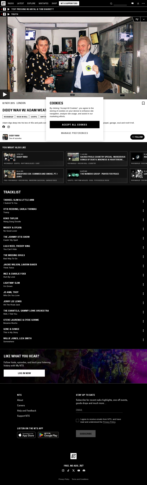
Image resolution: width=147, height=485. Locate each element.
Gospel (34, 117)
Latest (20, 3)
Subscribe (86, 433)
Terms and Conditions (80, 479)
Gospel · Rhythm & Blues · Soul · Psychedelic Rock (88, 180)
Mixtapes (43, 3)
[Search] (111, 3)
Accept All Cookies (74, 124)
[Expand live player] (143, 19)
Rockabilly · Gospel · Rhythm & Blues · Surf (22, 163)
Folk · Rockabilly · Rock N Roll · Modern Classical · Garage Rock (30, 180)
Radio (11, 3)
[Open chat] (132, 3)
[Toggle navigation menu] (143, 3)
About (20, 400)
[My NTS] (138, 3)
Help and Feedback (26, 410)
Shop (54, 3)
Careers (21, 405)
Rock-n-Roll (22, 117)
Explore (31, 3)
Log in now (24, 373)
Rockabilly (8, 117)
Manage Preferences (74, 133)
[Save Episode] (143, 103)
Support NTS (23, 415)
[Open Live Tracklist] (136, 19)
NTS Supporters (69, 3)
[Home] (3, 3)
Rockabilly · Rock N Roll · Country (82, 163)
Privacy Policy (109, 422)
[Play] (73, 58)
